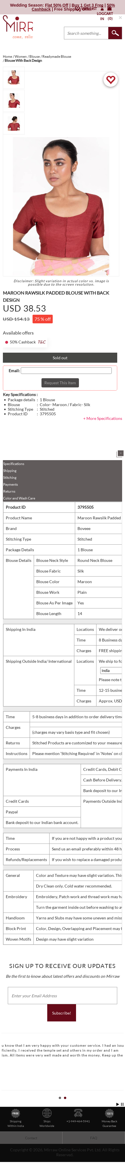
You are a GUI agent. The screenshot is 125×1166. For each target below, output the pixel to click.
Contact (31, 1138)
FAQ (93, 1138)
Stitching (9, 477)
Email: (14, 371)
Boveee (83, 528)
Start (117, 1104)
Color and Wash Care (19, 498)
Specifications (13, 464)
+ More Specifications (102, 418)
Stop (122, 1104)
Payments (10, 484)
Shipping (9, 470)
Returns (9, 491)
